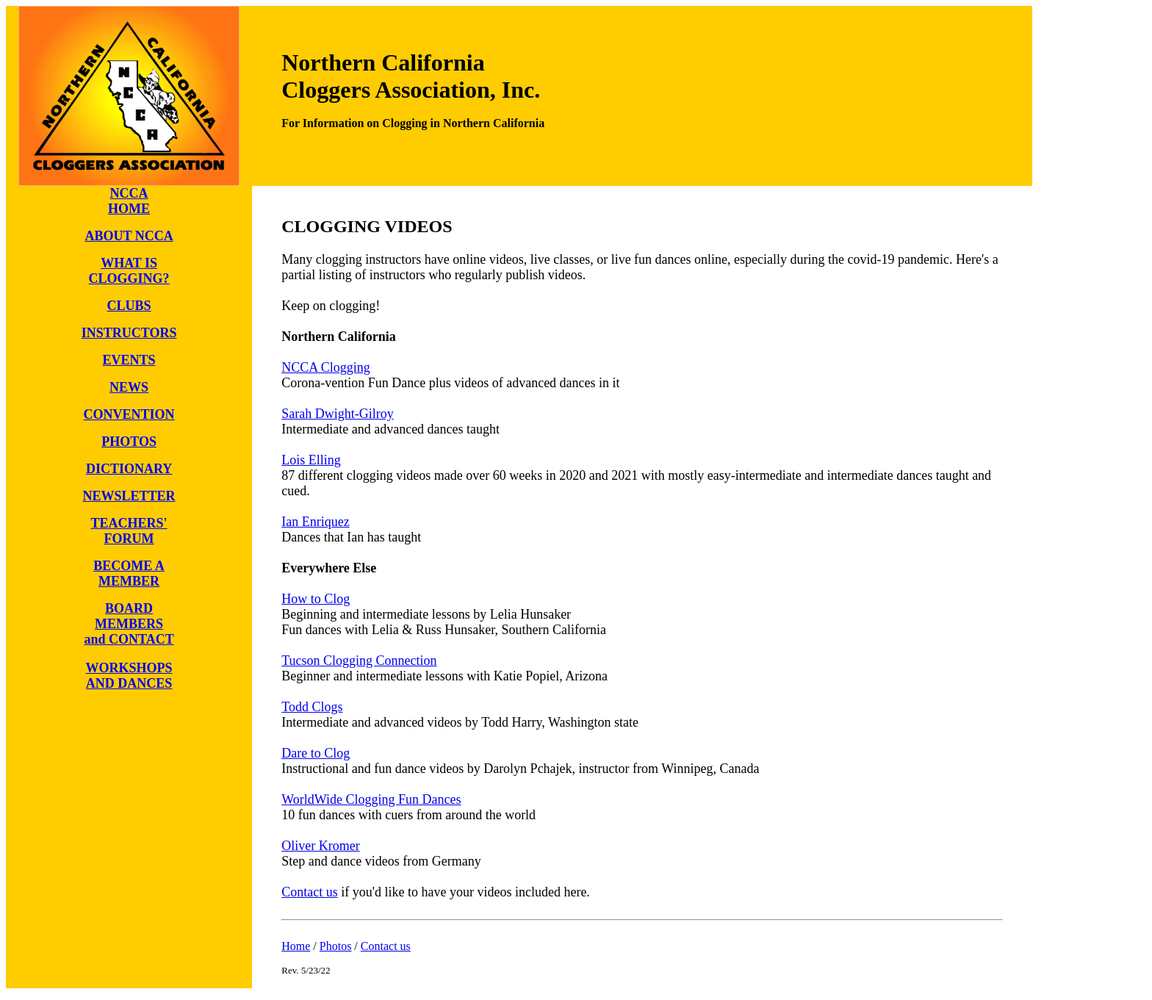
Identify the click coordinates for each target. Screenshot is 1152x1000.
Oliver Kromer (320, 845)
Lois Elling (311, 460)
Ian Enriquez (315, 521)
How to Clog (315, 598)
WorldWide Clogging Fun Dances (371, 799)
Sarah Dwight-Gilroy (337, 413)
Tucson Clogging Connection (358, 660)
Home (295, 946)
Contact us (309, 892)
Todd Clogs (311, 706)
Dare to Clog (315, 753)
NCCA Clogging (325, 367)
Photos (336, 946)
